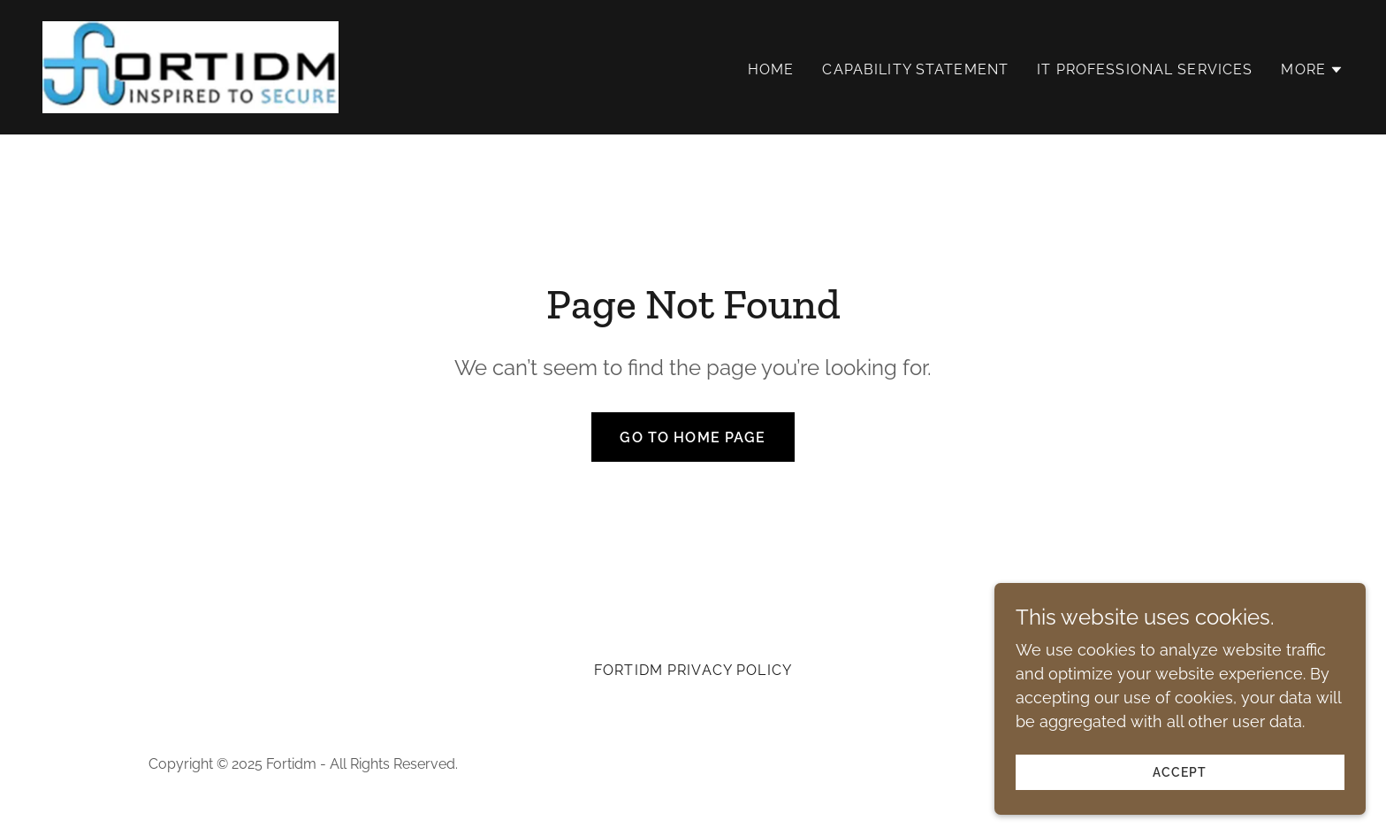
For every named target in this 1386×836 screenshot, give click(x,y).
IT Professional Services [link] (1145, 69)
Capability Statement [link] (915, 69)
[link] (190, 66)
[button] (1312, 70)
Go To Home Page (692, 437)
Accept (1188, 772)
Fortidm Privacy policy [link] (693, 670)
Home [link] (771, 69)
